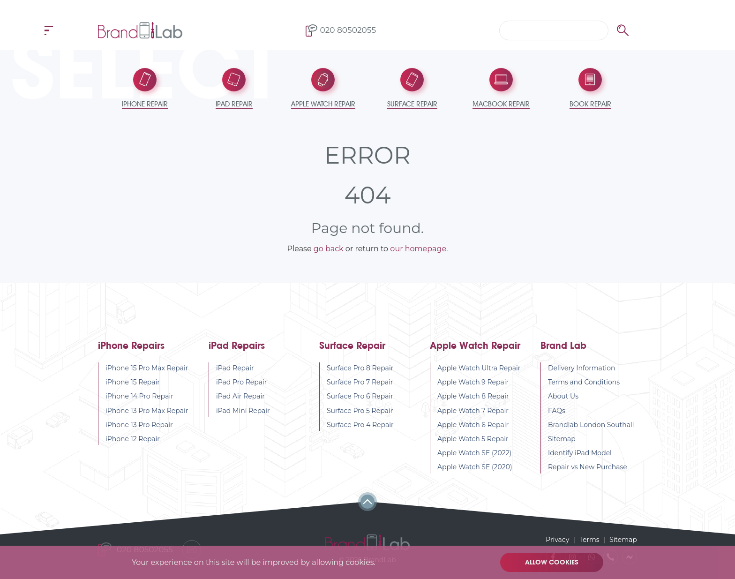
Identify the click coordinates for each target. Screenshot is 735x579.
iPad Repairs (237, 345)
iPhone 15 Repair (132, 382)
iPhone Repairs (131, 345)
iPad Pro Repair (241, 382)
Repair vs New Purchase (587, 467)
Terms (589, 539)
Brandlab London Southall (591, 425)
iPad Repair (235, 368)
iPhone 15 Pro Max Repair (146, 368)
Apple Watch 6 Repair (473, 425)
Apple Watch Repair (475, 345)
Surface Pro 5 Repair (360, 410)
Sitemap (562, 439)
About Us (563, 396)
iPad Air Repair (240, 396)
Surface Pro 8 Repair (360, 368)
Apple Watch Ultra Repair (478, 368)
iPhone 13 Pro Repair (139, 425)
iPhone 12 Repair (132, 439)
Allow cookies (551, 562)
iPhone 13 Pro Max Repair (146, 410)
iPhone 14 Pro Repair (139, 396)
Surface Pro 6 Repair (360, 396)
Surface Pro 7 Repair (360, 382)
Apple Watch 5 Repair (473, 439)
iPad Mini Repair (243, 410)
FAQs (556, 410)
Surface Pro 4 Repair (360, 425)
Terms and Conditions (584, 382)
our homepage (418, 248)
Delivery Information (581, 368)
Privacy (557, 539)
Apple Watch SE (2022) (474, 453)
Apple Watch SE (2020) (474, 467)
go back (329, 248)
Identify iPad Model (580, 453)
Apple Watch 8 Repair (473, 396)
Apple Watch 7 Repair (473, 410)
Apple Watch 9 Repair (473, 382)
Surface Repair (352, 345)
